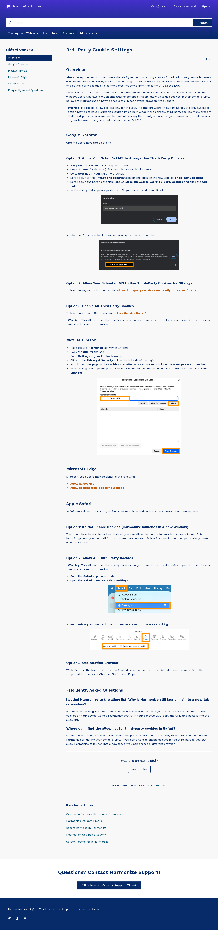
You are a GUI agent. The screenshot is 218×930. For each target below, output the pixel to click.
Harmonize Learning (21, 909)
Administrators (89, 33)
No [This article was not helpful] (145, 769)
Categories (160, 6)
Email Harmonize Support (55, 909)
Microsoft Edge (17, 77)
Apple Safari (16, 83)
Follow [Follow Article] (207, 59)
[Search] (109, 22)
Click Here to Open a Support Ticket (109, 885)
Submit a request (185, 6)
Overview (14, 57)
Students (68, 33)
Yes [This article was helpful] (134, 769)
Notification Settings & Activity (86, 834)
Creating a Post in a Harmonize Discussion (94, 814)
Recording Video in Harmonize (86, 827)
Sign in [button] (205, 6)
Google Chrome (18, 64)
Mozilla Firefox (17, 70)
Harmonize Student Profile (84, 821)
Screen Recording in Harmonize (87, 841)
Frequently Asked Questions (25, 90)
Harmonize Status (88, 909)
